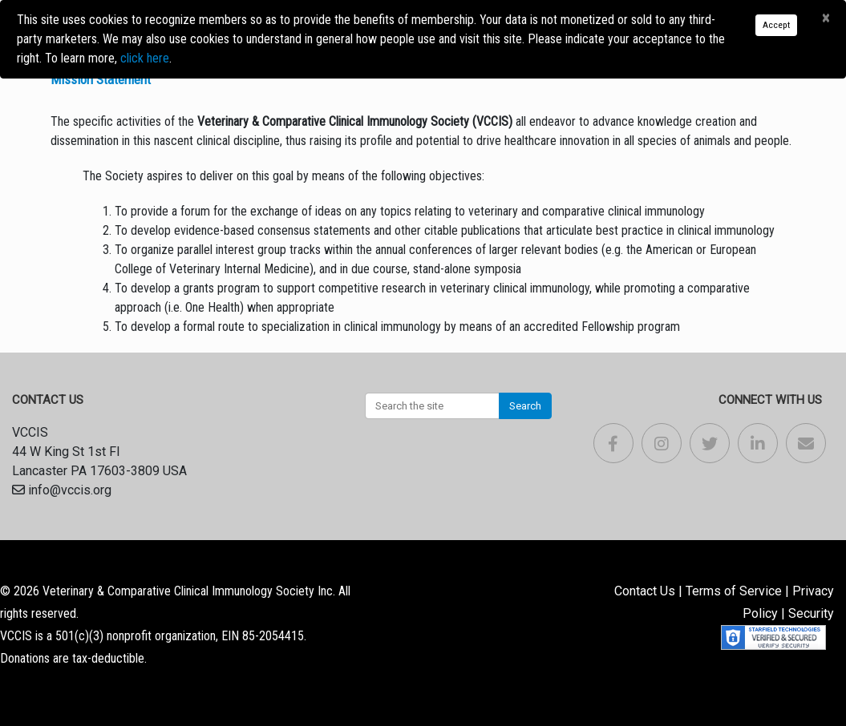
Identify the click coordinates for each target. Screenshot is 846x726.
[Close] (825, 18)
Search (525, 406)
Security (811, 613)
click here (144, 58)
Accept (776, 24)
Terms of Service (734, 591)
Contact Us (644, 591)
